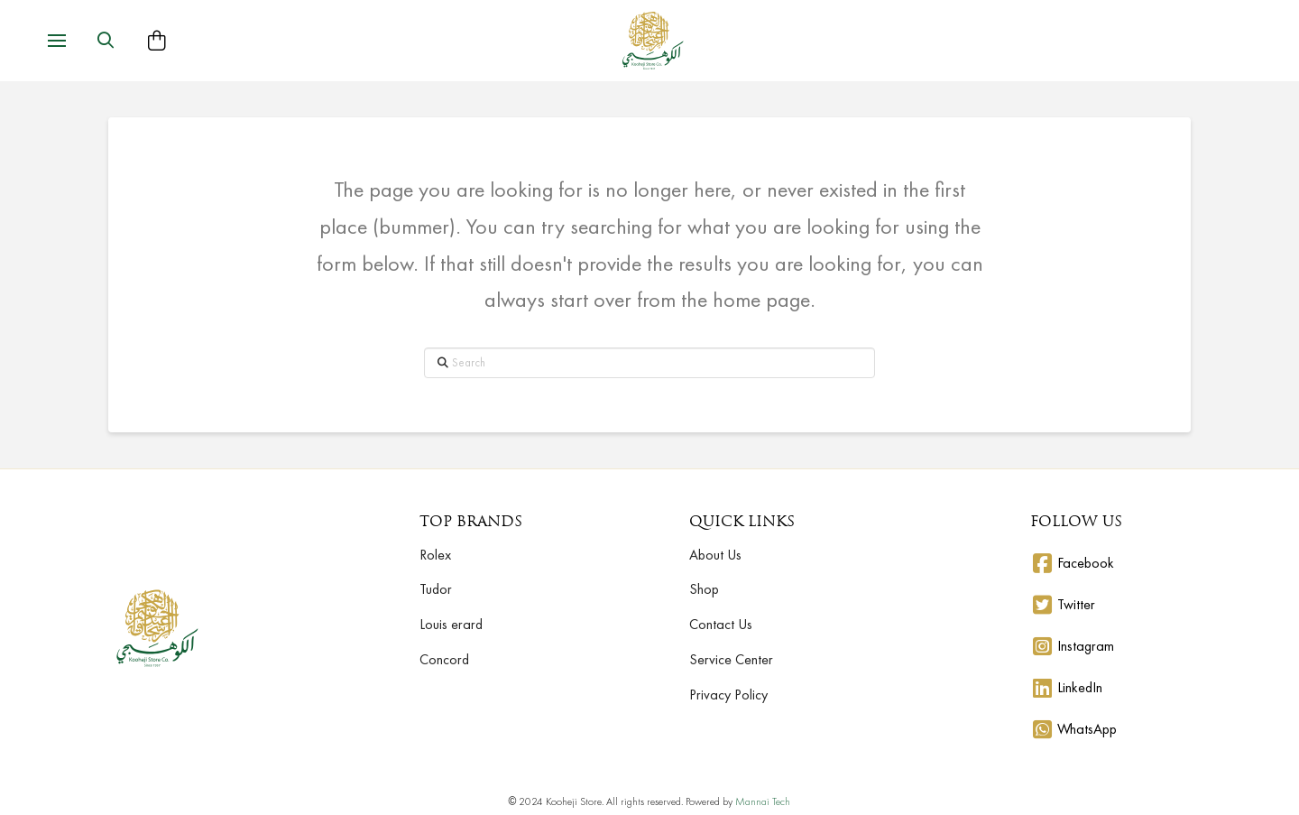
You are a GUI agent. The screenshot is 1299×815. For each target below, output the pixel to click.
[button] (56, 40)
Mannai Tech (762, 801)
